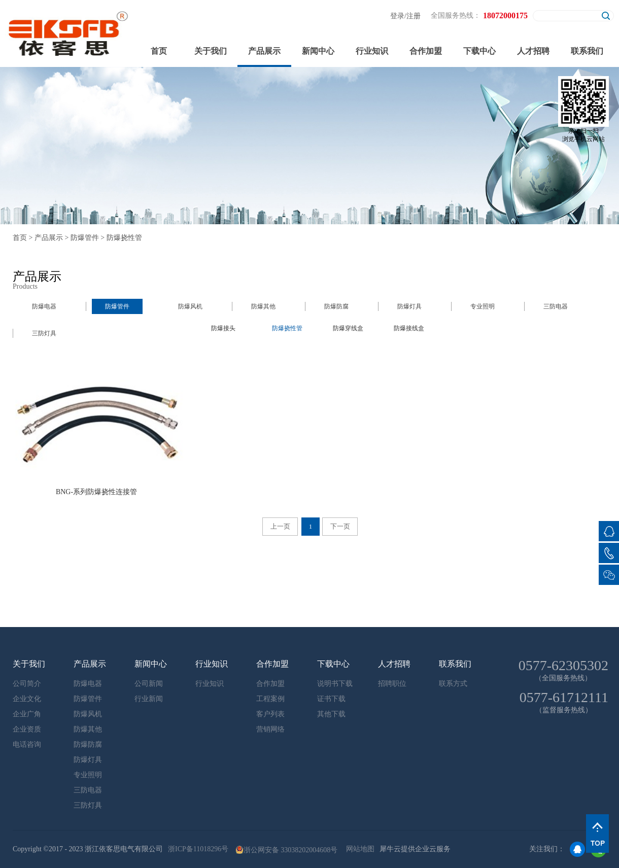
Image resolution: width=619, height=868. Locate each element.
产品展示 (49, 237)
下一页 (340, 526)
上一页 (280, 526)
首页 (159, 51)
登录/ (398, 16)
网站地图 (358, 849)
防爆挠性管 (124, 237)
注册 (413, 16)
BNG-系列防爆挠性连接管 (96, 492)
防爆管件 (85, 237)
